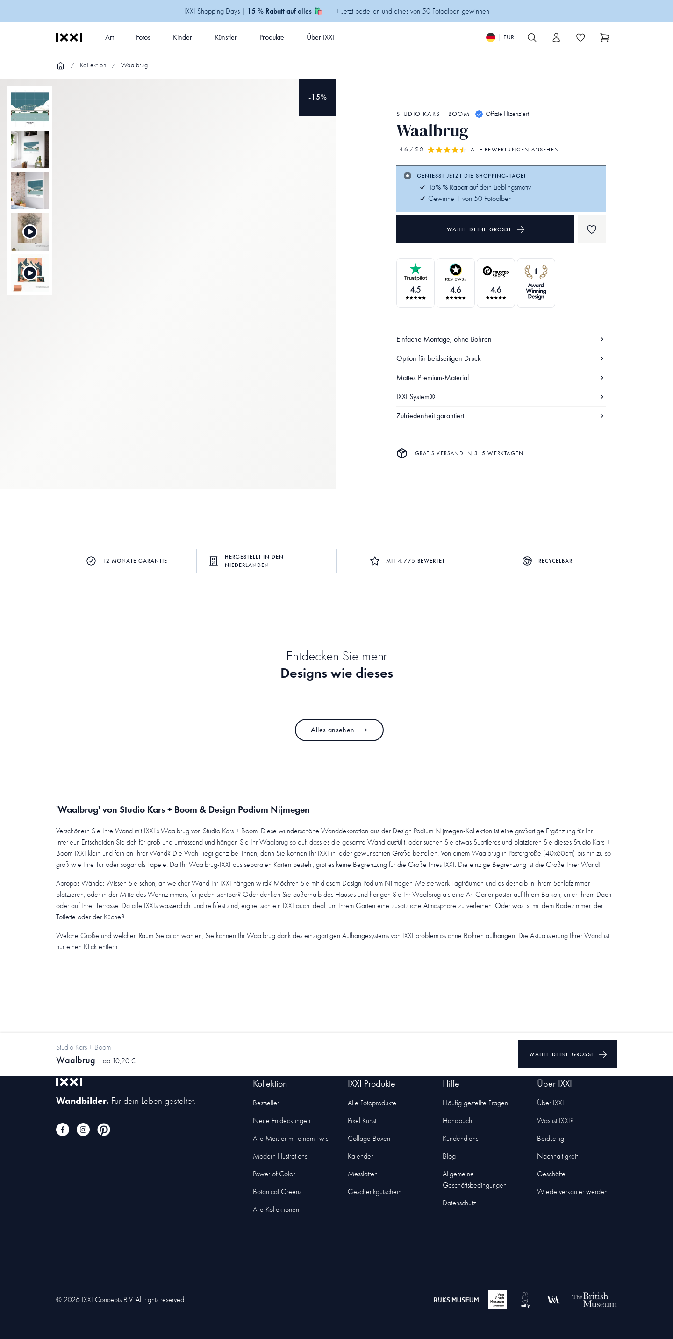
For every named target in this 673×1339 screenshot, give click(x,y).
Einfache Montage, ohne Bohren (501, 339)
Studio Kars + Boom (433, 114)
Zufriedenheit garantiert (501, 415)
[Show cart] (605, 37)
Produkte (271, 37)
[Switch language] (500, 37)
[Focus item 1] (168, 291)
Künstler (226, 37)
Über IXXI (320, 37)
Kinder (182, 37)
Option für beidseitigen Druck (501, 358)
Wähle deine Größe (486, 229)
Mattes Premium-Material (501, 377)
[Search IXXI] (532, 37)
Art (109, 37)
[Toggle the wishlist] (580, 37)
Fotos (143, 37)
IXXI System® (501, 396)
